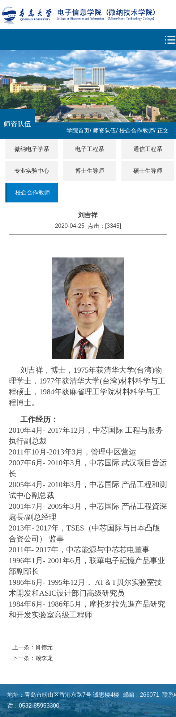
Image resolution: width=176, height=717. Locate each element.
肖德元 (44, 647)
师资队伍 (104, 130)
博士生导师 (89, 171)
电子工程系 (89, 149)
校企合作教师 (136, 130)
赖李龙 (44, 658)
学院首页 (78, 130)
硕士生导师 (147, 171)
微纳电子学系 (31, 149)
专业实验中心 (31, 171)
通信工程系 (147, 149)
